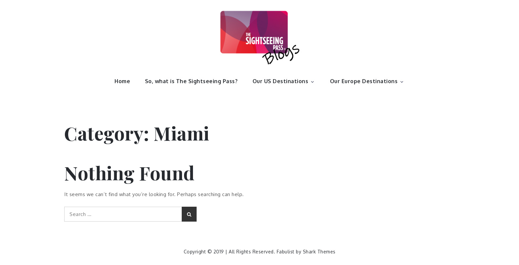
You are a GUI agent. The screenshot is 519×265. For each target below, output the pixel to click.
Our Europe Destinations (367, 81)
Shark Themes (319, 251)
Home (122, 81)
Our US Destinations (284, 81)
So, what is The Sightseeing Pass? (191, 81)
